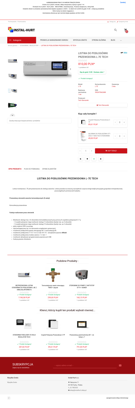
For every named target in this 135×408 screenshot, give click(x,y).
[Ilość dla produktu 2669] (119, 122)
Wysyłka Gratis (80, 40)
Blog (113, 40)
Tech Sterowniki (83, 100)
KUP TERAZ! (111, 151)
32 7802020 (73, 387)
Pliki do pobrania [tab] (32, 169)
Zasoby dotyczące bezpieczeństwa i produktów (24, 121)
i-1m (40, 235)
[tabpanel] (67, 213)
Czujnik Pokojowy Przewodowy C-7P (53, 335)
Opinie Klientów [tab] (49, 169)
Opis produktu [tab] (14, 169)
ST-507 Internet (34, 233)
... (121, 40)
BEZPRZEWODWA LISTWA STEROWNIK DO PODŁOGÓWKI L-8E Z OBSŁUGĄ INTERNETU (24, 288)
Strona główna (99, 40)
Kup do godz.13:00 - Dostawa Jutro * (92, 72)
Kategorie (15, 40)
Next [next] (12, 115)
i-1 (46, 235)
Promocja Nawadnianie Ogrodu (54, 40)
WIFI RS (44, 233)
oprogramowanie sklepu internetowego (117, 398)
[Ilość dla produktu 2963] (119, 136)
